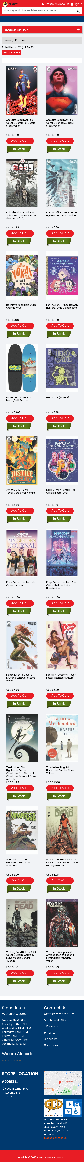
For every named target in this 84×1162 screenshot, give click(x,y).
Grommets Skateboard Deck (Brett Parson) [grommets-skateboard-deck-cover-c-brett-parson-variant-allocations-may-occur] (19, 399)
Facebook (52, 1026)
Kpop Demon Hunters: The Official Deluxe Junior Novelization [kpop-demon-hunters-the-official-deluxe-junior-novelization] (61, 585)
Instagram (53, 1045)
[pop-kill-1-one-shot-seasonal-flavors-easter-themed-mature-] (58, 704)
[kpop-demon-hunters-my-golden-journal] (18, 611)
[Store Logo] (10, 4)
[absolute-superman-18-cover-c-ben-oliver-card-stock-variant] (62, 91)
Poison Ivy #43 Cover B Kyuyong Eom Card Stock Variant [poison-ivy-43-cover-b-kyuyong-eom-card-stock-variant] (20, 677)
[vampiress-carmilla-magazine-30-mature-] (18, 889)
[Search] (42, 10)
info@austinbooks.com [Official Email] (61, 1013)
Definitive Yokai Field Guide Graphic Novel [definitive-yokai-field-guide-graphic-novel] (21, 306)
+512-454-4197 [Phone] (56, 1020)
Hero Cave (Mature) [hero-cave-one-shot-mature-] (57, 397)
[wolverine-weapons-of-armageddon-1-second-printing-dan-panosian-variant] (58, 981)
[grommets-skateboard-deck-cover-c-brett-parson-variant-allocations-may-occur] (18, 427)
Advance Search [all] (11, 52)
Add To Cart (20, 141)
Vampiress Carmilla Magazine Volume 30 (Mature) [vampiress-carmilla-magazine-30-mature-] (18, 862)
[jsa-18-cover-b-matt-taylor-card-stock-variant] (18, 519)
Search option (16, 29)
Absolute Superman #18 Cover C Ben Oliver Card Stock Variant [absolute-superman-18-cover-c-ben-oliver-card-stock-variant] (60, 122)
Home (7, 40)
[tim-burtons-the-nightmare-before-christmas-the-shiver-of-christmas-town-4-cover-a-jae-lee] (18, 796)
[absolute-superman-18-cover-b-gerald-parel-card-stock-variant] (22, 91)
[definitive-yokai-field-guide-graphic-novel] (18, 334)
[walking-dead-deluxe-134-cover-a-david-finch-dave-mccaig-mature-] (58, 889)
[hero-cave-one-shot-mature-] (58, 427)
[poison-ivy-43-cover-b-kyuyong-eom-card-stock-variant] (18, 704)
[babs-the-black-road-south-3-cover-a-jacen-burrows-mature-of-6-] (18, 242)
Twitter (51, 1033)
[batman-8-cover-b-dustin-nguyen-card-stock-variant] (58, 242)
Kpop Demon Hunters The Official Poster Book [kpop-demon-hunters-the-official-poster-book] (60, 491)
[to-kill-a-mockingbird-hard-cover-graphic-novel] (58, 796)
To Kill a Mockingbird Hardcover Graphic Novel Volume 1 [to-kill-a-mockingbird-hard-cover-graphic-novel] (60, 770)
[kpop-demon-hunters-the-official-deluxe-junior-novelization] (58, 611)
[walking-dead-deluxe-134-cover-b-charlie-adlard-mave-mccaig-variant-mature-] (18, 981)
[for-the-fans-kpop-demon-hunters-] (58, 334)
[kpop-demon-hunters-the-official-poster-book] (58, 519)
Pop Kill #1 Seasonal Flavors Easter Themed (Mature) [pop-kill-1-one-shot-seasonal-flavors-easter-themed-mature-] (61, 676)
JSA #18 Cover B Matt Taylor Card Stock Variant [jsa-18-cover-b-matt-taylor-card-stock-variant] (20, 491)
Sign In (76, 4)
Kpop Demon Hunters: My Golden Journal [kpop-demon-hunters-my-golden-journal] (20, 584)
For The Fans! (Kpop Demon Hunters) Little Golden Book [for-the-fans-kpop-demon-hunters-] (62, 306)
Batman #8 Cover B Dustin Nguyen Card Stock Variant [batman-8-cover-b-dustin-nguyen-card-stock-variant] (61, 214)
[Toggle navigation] (80, 19)
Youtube (52, 1039)
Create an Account (55, 4)
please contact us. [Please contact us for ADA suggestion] (55, 1138)
